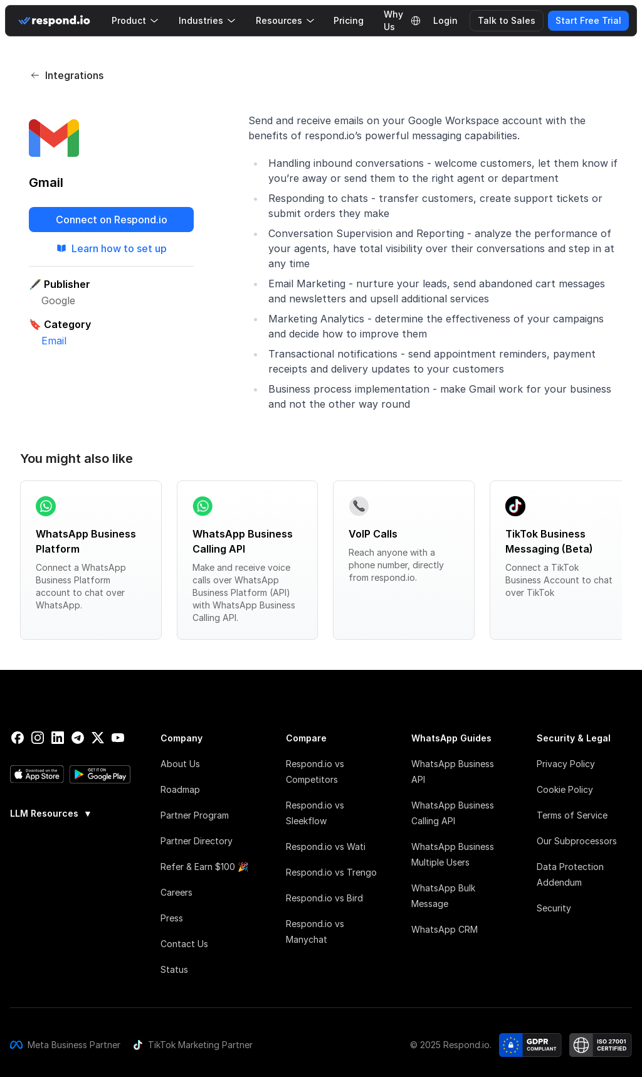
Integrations (66, 75)
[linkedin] (57, 737)
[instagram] (37, 737)
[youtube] (117, 737)
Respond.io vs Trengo (331, 872)
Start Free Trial (588, 20)
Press (171, 918)
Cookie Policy (565, 789)
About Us (180, 763)
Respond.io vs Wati (326, 846)
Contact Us (184, 943)
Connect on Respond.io (111, 219)
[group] (70, 812)
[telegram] (77, 737)
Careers (176, 892)
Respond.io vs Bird (324, 898)
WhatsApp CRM (444, 929)
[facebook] (17, 737)
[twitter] (97, 737)
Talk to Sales (506, 20)
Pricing (349, 20)
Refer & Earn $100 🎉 (204, 866)
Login (445, 20)
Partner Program (194, 815)
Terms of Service (572, 815)
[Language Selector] (416, 21)
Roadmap (180, 789)
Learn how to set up (111, 248)
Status (174, 969)
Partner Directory (196, 841)
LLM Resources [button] (51, 813)
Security (554, 908)
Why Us (393, 21)
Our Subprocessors (577, 841)
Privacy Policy (566, 763)
